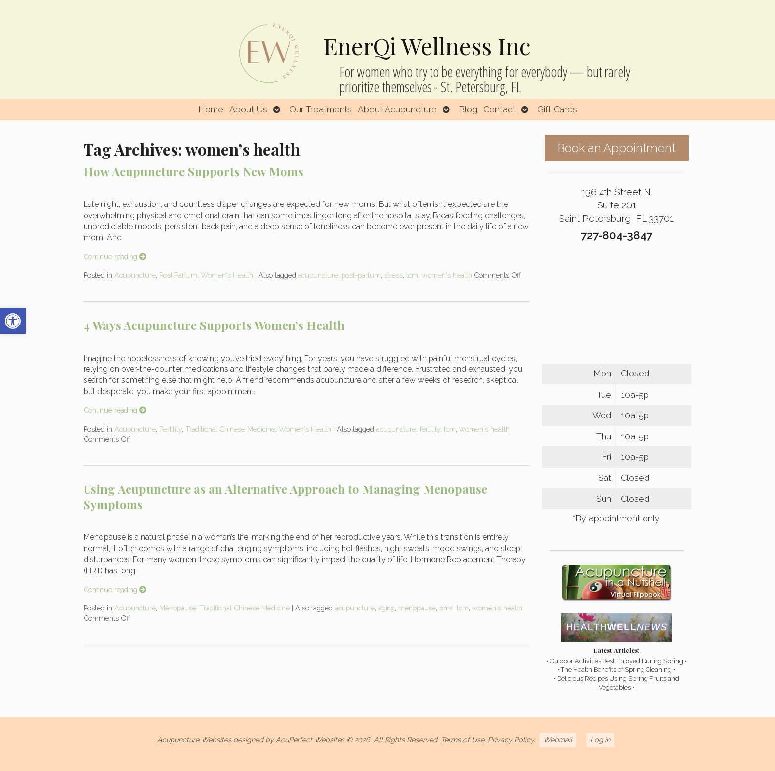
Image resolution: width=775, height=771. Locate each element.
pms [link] (446, 608)
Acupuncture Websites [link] (194, 739)
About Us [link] (248, 109)
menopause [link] (417, 608)
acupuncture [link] (318, 275)
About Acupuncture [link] (397, 109)
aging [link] (386, 608)
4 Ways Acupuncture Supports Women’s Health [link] (214, 325)
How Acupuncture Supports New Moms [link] (193, 171)
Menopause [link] (177, 608)
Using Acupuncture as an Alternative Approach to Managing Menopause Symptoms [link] (285, 496)
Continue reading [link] (115, 256)
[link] (13, 321)
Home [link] (210, 109)
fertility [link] (430, 429)
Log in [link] (600, 739)
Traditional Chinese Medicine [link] (230, 429)
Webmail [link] (557, 739)
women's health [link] (447, 275)
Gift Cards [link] (557, 109)
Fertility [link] (170, 429)
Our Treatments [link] (320, 109)
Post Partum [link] (178, 275)
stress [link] (393, 275)
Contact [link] (499, 109)
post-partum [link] (361, 275)
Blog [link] (468, 109)
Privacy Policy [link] (511, 739)
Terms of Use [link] (462, 739)
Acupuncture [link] (135, 275)
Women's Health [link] (227, 275)
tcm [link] (412, 275)
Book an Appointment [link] (617, 148)
